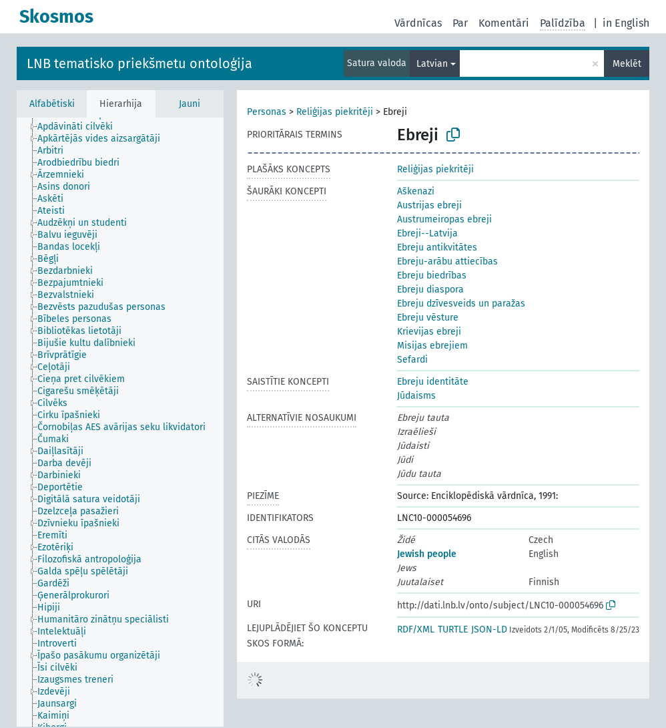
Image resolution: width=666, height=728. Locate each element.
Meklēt (627, 63)
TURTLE (453, 629)
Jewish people (426, 554)
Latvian (432, 63)
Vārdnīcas (418, 23)
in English (626, 23)
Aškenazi (415, 191)
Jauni (189, 104)
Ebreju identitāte (432, 381)
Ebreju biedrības (431, 275)
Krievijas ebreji (429, 331)
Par (460, 23)
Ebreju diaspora (430, 289)
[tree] (120, 422)
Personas (266, 112)
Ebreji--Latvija (427, 233)
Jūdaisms (416, 395)
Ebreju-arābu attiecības (447, 261)
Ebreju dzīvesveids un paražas (461, 303)
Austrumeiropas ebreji (444, 219)
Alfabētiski (52, 104)
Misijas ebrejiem (432, 345)
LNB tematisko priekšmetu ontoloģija (139, 63)
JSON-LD (489, 629)
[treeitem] (81, 127)
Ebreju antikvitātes (437, 247)
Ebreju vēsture (427, 317)
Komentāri (503, 23)
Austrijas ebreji (429, 205)
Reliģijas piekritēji (334, 112)
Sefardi (412, 359)
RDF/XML (415, 629)
